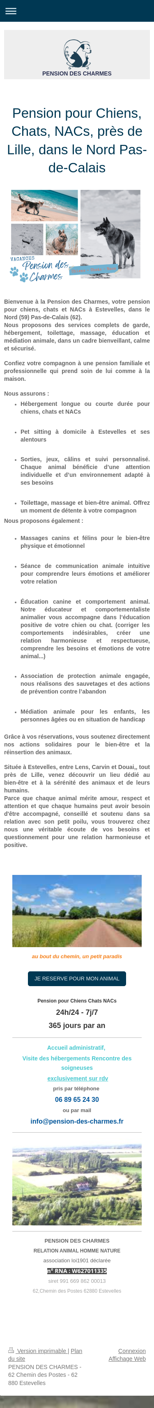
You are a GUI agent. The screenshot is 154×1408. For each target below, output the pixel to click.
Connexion (132, 1351)
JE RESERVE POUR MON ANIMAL (77, 978)
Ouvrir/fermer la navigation (77, 11)
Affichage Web (127, 1358)
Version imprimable (38, 1351)
